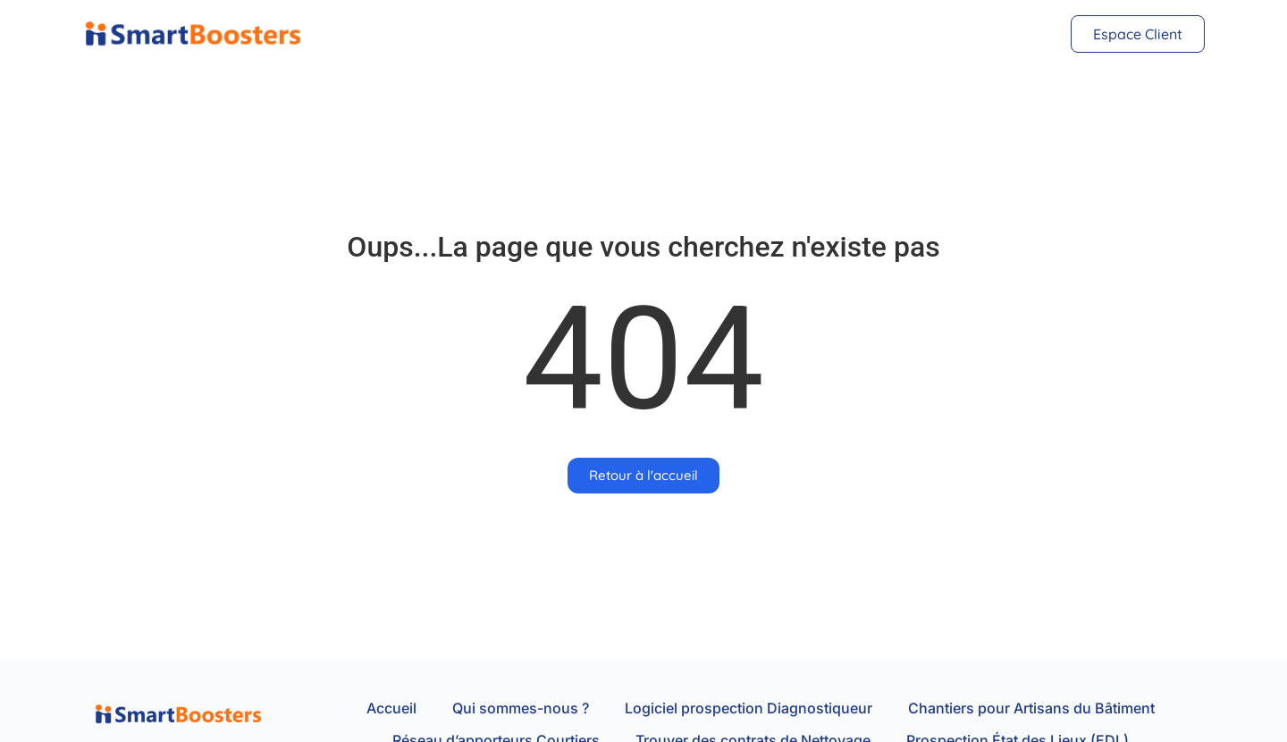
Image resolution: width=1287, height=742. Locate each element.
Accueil (391, 708)
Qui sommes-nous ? (520, 708)
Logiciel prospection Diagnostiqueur (748, 708)
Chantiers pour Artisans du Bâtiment (1031, 708)
